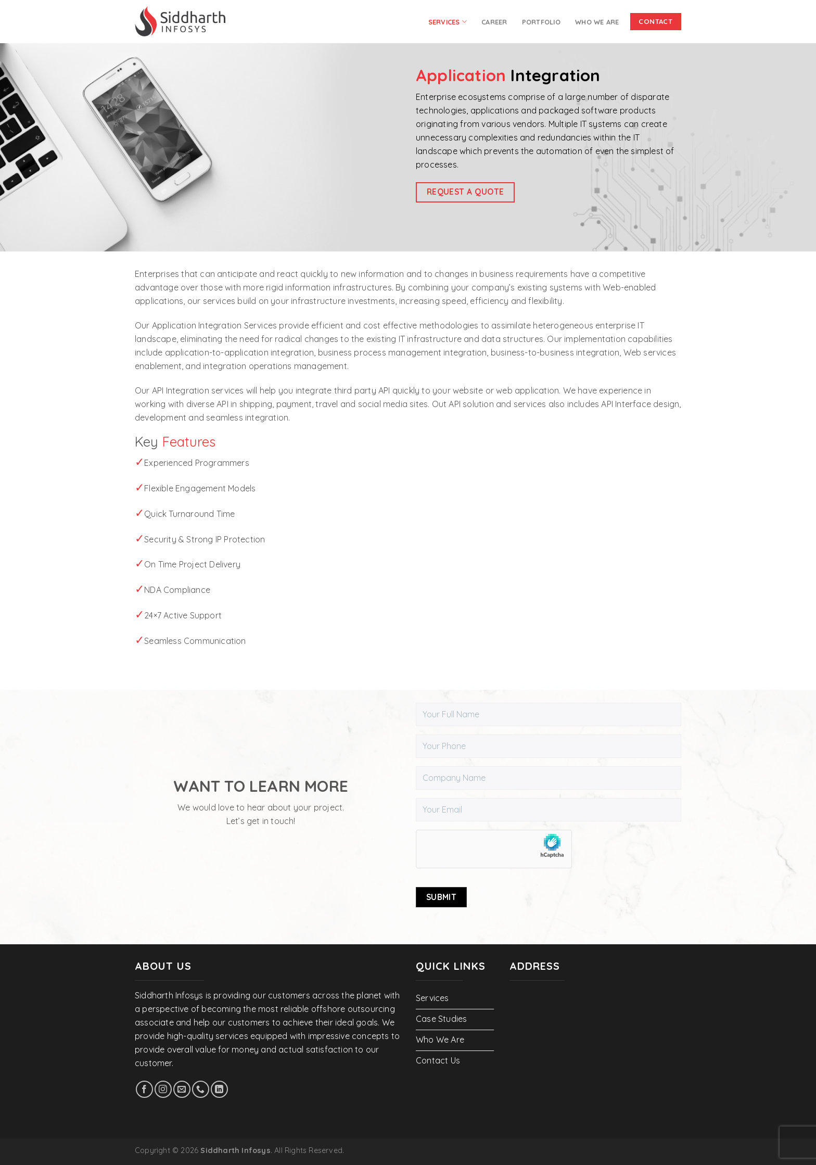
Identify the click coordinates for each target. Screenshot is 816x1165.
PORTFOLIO (541, 22)
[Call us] (200, 1089)
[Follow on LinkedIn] (219, 1089)
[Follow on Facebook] (144, 1089)
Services (447, 22)
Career (494, 22)
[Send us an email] (181, 1089)
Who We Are (597, 22)
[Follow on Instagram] (163, 1089)
